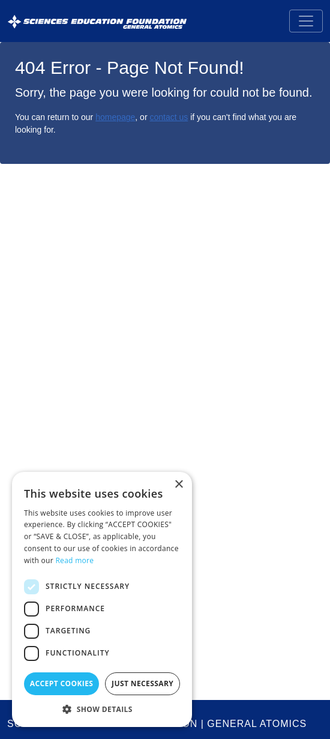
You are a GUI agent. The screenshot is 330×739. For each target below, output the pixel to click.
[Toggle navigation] (306, 21)
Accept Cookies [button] (62, 683)
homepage (115, 117)
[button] (102, 709)
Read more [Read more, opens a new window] (74, 560)
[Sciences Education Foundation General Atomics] (97, 21)
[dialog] (102, 599)
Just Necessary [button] (142, 683)
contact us (168, 117)
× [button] (178, 484)
